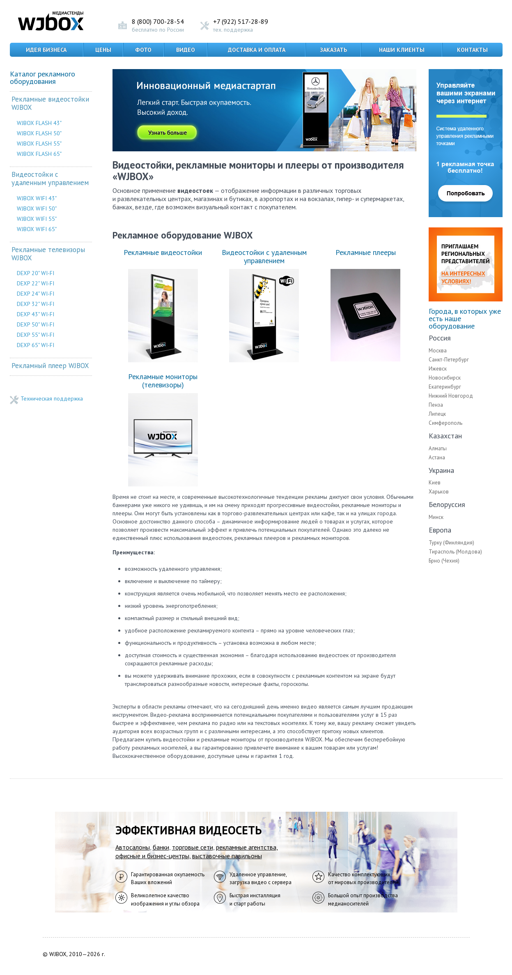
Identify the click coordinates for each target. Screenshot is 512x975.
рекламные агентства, (247, 847)
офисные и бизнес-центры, (153, 856)
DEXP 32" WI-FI (35, 304)
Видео (185, 49)
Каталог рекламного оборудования (42, 77)
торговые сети (192, 847)
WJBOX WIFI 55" (37, 218)
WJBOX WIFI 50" (37, 208)
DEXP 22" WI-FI (35, 283)
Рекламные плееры (365, 252)
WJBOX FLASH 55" (39, 143)
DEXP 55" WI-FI (35, 334)
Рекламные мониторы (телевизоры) (162, 380)
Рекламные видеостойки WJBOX (50, 103)
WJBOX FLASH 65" (39, 153)
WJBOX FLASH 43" (39, 123)
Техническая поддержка (52, 399)
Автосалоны (132, 847)
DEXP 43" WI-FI (35, 314)
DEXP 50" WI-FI (35, 324)
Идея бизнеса (46, 49)
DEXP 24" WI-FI (35, 293)
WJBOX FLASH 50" (39, 133)
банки (161, 847)
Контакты (472, 49)
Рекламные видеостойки (163, 252)
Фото (143, 49)
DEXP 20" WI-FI (35, 273)
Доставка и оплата (256, 49)
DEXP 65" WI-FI (35, 345)
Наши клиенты (402, 49)
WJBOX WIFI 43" (37, 198)
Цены (103, 49)
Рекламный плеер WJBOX (50, 365)
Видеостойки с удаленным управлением (50, 178)
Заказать (333, 49)
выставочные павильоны (227, 856)
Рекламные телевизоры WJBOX (48, 253)
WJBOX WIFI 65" (37, 229)
